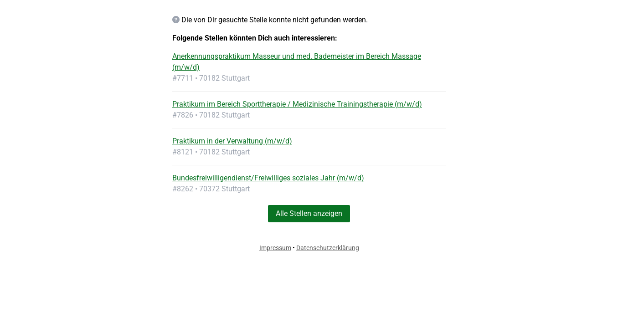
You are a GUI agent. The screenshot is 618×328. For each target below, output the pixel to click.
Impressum (275, 247)
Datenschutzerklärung (327, 247)
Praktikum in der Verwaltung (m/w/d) (232, 141)
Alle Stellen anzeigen (309, 213)
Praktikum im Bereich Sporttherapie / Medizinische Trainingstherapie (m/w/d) (297, 104)
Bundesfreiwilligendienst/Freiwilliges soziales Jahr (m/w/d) (268, 178)
